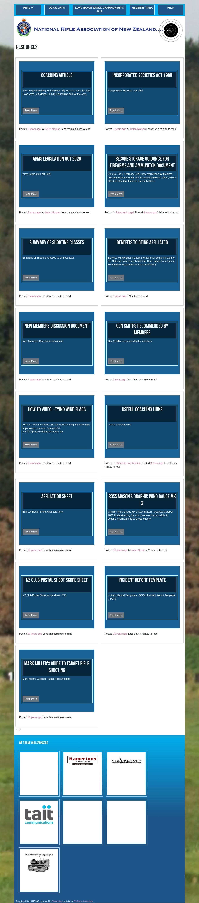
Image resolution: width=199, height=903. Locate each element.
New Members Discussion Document (57, 326)
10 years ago (35, 550)
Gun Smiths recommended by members (142, 329)
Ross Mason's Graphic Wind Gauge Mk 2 (142, 500)
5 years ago (34, 296)
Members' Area (142, 7)
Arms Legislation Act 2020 (57, 159)
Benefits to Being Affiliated (142, 242)
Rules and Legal (125, 212)
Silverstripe (57, 901)
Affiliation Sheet (56, 496)
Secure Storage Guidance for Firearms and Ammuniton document (142, 162)
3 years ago (34, 129)
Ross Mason (138, 550)
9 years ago (119, 379)
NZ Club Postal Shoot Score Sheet (57, 580)
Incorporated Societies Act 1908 (142, 75)
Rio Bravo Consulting (83, 901)
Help (170, 7)
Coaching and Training (128, 463)
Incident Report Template (142, 580)
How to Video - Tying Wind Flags (57, 409)
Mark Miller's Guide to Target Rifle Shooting (56, 667)
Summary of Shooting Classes (57, 242)
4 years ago (150, 212)
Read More (31, 110)
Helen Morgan (52, 129)
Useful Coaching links (142, 409)
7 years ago (119, 296)
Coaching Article (56, 75)
